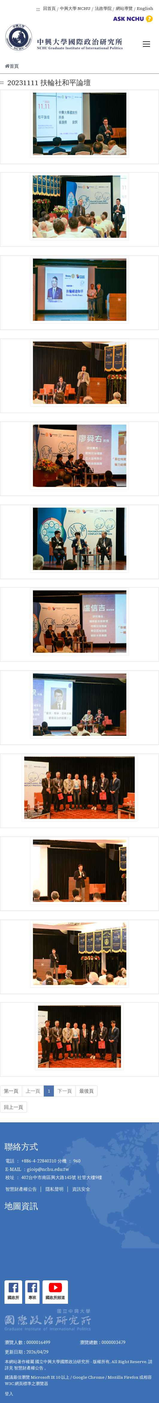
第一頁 (11, 1091)
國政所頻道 (55, 1297)
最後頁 (86, 1091)
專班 (32, 1297)
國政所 (13, 1297)
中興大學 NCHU (75, 8)
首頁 (12, 66)
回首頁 (49, 8)
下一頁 (64, 1091)
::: (38, 9)
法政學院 (103, 8)
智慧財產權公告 (21, 1189)
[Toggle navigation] (146, 44)
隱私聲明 (54, 1189)
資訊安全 (81, 1189)
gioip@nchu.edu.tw (48, 1169)
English (145, 8)
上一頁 (33, 1091)
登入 (9, 1394)
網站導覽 (124, 8)
